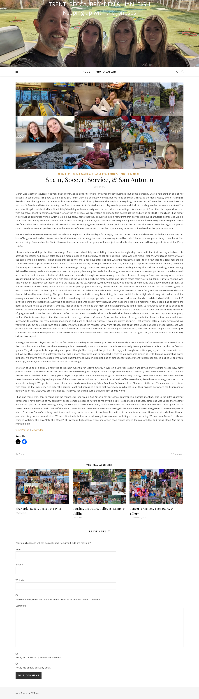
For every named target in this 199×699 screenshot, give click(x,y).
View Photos (22, 429)
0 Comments (177, 454)
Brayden (84, 174)
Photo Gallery (106, 71)
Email (19, 564)
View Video (38, 429)
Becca (22, 454)
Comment (21, 605)
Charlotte (99, 174)
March (137, 174)
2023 (60, 174)
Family (112, 174)
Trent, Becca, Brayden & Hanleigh (99, 4)
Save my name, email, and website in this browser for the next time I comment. (58, 599)
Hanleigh (125, 174)
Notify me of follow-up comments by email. (38, 657)
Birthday (71, 174)
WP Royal (35, 693)
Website (20, 580)
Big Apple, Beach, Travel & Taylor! (39, 508)
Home (86, 71)
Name (20, 549)
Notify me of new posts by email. (33, 667)
